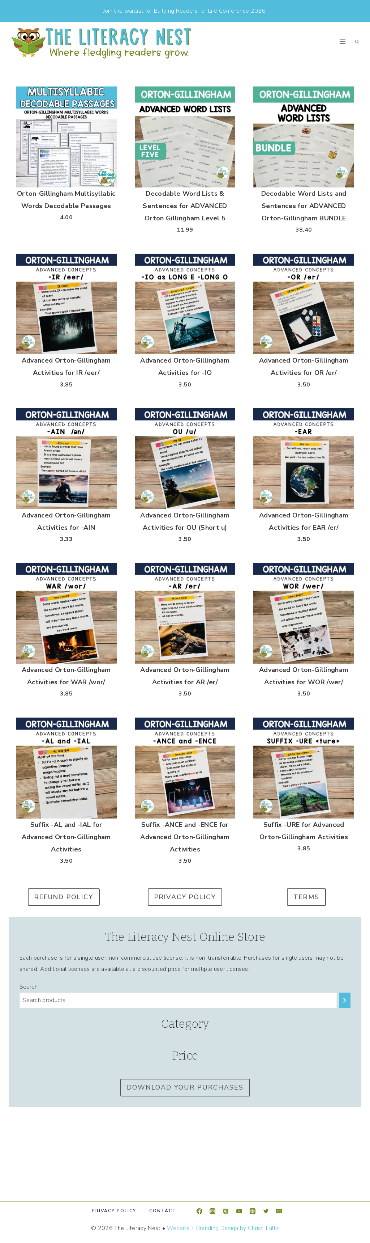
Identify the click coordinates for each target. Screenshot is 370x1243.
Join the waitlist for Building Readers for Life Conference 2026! (185, 11)
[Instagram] (212, 1211)
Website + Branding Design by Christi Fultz (223, 1228)
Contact (162, 1211)
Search (29, 987)
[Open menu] (342, 41)
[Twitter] (266, 1211)
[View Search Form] (357, 41)
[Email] (279, 1211)
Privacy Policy (114, 1211)
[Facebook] (199, 1211)
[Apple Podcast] (252, 1211)
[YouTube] (239, 1211)
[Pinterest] (226, 1211)
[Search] (344, 1000)
